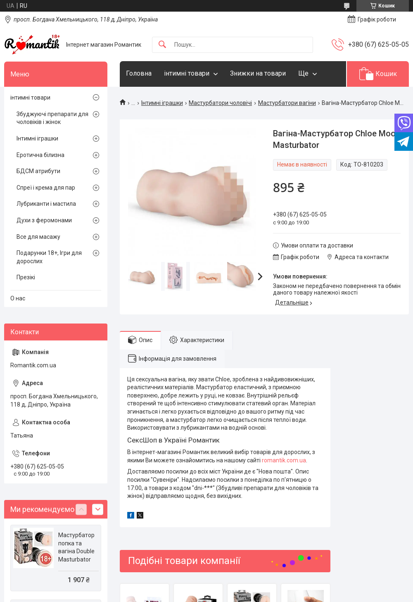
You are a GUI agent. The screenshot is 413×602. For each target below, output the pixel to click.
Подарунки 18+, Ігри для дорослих (49, 257)
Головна (139, 73)
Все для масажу (38, 236)
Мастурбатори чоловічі (220, 103)
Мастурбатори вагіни (287, 103)
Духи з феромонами (44, 220)
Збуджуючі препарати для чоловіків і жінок (52, 118)
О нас (17, 298)
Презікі (26, 277)
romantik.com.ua (284, 460)
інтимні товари (186, 73)
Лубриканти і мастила (46, 203)
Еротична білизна (40, 155)
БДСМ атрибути (38, 171)
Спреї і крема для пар (46, 187)
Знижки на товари (258, 73)
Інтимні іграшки (162, 103)
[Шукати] (162, 44)
